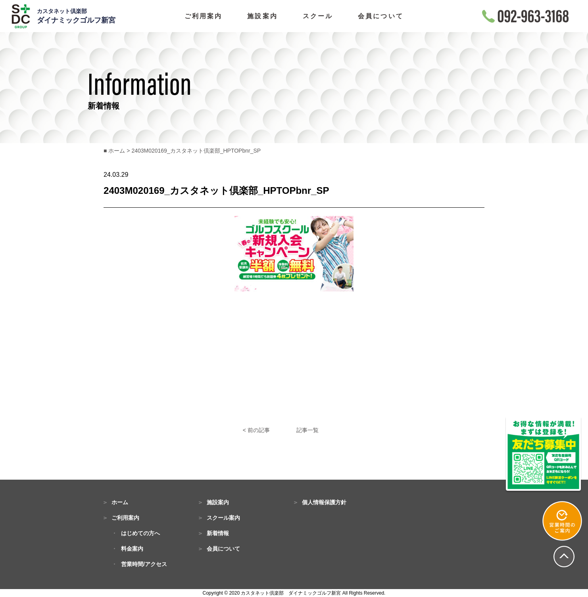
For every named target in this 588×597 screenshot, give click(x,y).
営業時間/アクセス (144, 564)
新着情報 (218, 533)
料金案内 (132, 548)
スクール (318, 16)
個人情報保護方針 (324, 502)
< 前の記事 (256, 430)
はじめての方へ (140, 533)
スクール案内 (223, 518)
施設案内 (262, 16)
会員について (381, 16)
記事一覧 (307, 430)
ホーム (119, 502)
